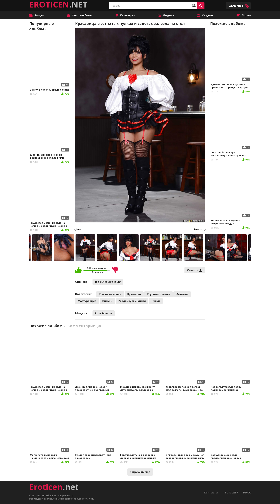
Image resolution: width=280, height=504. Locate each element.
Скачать (194, 270)
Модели (166, 15)
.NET (58, 4)
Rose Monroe (103, 313)
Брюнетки (134, 294)
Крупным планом (158, 294)
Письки (107, 301)
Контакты (211, 492)
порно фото (66, 495)
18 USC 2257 (230, 492)
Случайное (239, 6)
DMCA (247, 492)
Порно (243, 15)
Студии (205, 15)
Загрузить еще (140, 472)
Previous (199, 229)
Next (79, 229)
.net (54, 486)
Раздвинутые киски (132, 301)
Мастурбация (87, 301)
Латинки (182, 294)
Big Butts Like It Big (108, 282)
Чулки (156, 301)
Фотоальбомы (79, 15)
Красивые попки (110, 294)
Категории (125, 15)
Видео (36, 15)
